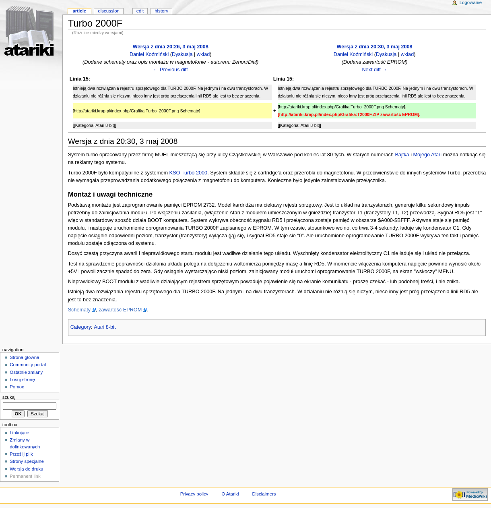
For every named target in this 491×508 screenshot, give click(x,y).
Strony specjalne (27, 461)
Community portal (28, 364)
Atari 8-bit (105, 327)
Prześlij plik (21, 454)
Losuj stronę (22, 379)
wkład (203, 54)
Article (79, 10)
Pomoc (17, 386)
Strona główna (24, 357)
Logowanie (471, 2)
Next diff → (374, 70)
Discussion (108, 10)
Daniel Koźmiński (149, 54)
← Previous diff (170, 70)
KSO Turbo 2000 (188, 173)
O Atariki (230, 493)
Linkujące (19, 432)
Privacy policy (194, 493)
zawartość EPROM (120, 310)
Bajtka (402, 155)
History (161, 10)
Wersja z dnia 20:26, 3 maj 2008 (170, 47)
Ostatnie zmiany (26, 372)
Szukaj (9, 397)
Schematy (79, 310)
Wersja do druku (26, 469)
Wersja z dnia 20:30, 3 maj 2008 (375, 47)
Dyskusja (182, 54)
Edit (140, 10)
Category (80, 327)
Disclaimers (264, 493)
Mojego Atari (427, 155)
